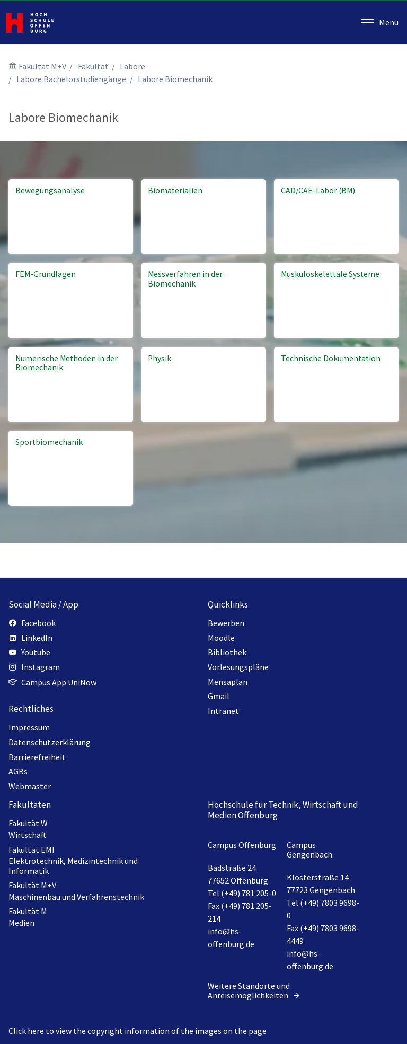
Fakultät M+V (42, 66)
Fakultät (93, 66)
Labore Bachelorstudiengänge (71, 79)
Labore (132, 66)
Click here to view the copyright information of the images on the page (137, 1030)
